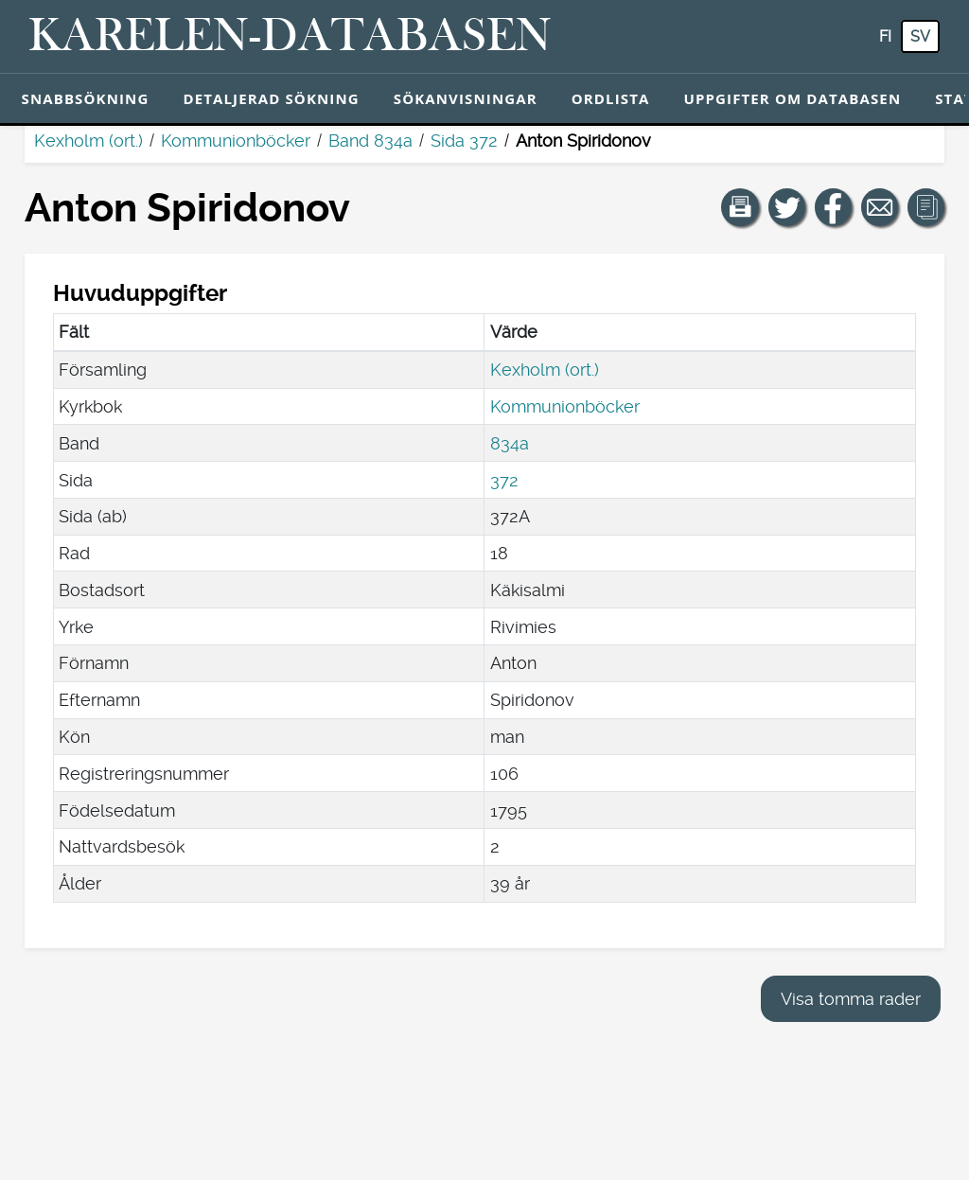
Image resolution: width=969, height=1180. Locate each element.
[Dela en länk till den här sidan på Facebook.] (834, 207)
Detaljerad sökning (271, 98)
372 (504, 480)
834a (509, 443)
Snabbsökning (86, 98)
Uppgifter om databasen (792, 98)
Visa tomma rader (851, 999)
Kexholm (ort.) (88, 140)
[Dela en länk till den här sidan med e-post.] (880, 207)
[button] (740, 207)
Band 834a (370, 140)
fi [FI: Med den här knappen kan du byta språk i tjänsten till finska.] (885, 36)
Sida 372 (464, 140)
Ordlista (611, 98)
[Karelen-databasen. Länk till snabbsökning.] (290, 37)
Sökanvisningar (465, 98)
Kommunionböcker (235, 140)
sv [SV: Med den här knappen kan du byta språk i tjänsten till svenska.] (920, 36)
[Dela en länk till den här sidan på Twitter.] (787, 207)
